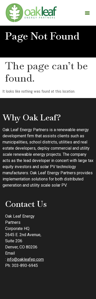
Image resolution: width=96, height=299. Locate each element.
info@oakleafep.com (25, 259)
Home (27, 49)
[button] (87, 13)
